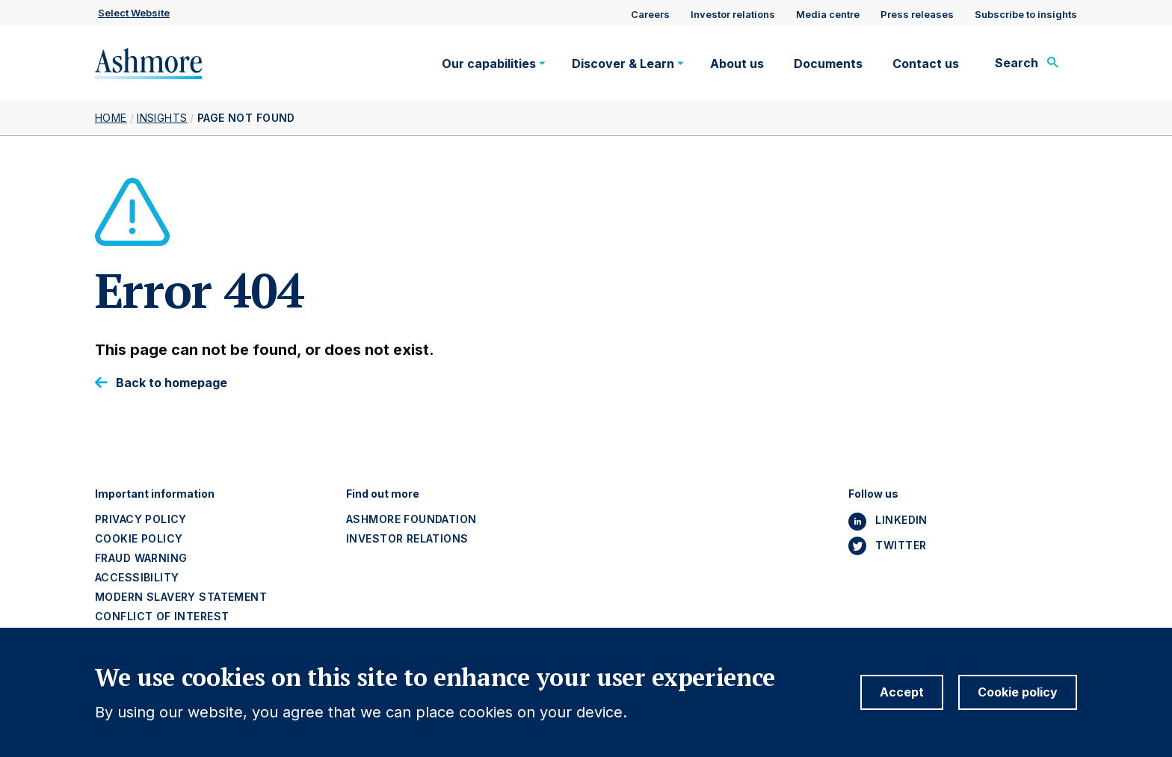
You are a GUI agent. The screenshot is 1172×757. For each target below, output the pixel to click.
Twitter (900, 545)
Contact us (925, 63)
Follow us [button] (873, 493)
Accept (902, 702)
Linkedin (901, 519)
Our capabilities (489, 63)
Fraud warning (141, 557)
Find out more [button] (382, 493)
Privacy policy (141, 519)
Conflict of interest (162, 616)
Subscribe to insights (1026, 14)
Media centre (828, 14)
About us (737, 63)
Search (1016, 62)
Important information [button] (155, 493)
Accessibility (137, 577)
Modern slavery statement (181, 596)
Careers (650, 14)
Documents (828, 63)
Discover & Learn (623, 63)
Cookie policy (138, 538)
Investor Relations (407, 538)
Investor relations (733, 14)
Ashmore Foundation (411, 519)
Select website (134, 13)
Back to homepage (171, 383)
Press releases (917, 14)
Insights (162, 117)
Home (111, 117)
